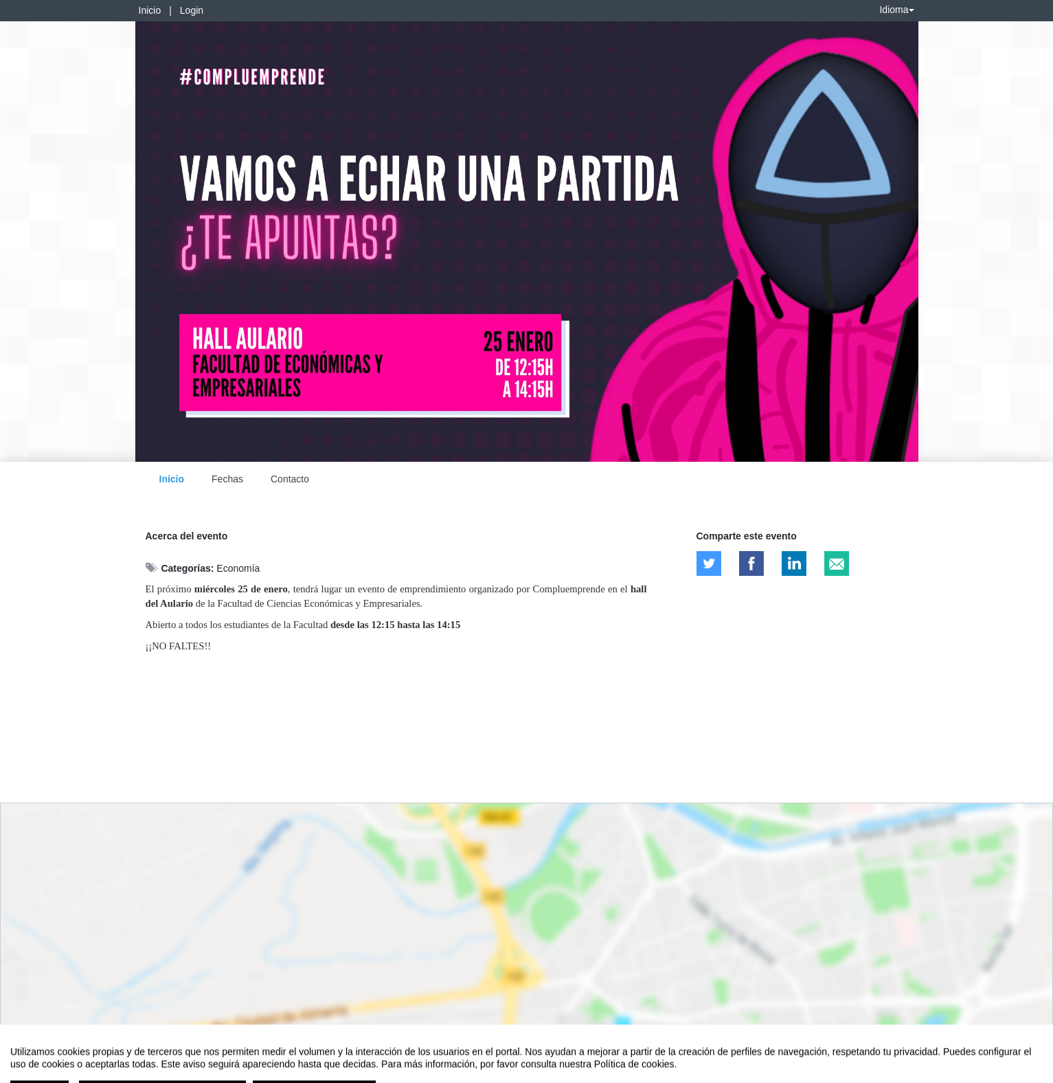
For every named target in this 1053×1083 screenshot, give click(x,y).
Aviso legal (31, 1070)
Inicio (150, 10)
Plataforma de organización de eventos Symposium (534, 1070)
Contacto (290, 478)
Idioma (896, 9)
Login (191, 10)
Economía (238, 568)
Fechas (227, 478)
